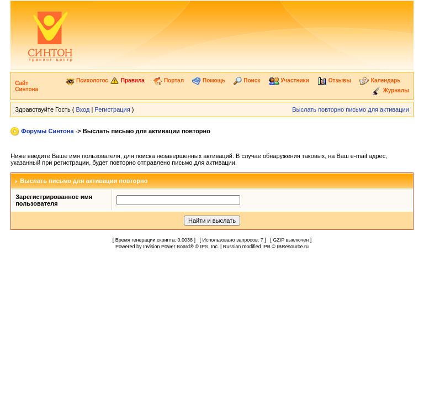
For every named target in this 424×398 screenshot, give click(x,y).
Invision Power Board (166, 246)
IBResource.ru (293, 246)
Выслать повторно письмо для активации (350, 109)
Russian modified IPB (247, 246)
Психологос (87, 80)
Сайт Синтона (26, 86)
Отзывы (334, 80)
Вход (82, 109)
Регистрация (112, 109)
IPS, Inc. (209, 246)
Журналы (390, 90)
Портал (168, 80)
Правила (127, 80)
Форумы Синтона (47, 131)
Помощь (208, 80)
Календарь (380, 80)
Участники (289, 80)
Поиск (247, 80)
